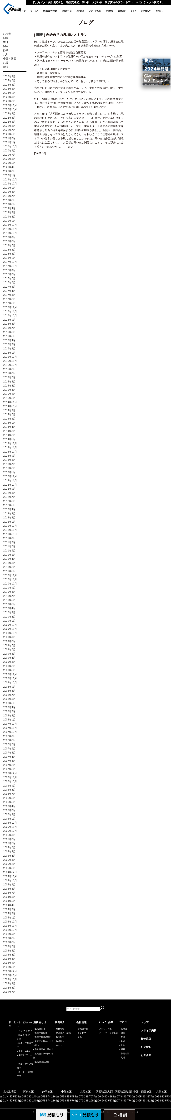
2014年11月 (10, 402)
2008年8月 (9, 690)
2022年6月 (9, 117)
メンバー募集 (105, 1022)
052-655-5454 (68, 1082)
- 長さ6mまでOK (16, 1033)
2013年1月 (9, 472)
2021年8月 (9, 126)
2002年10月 (10, 979)
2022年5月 (9, 121)
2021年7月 (9, 130)
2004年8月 (9, 888)
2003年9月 (9, 934)
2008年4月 (9, 707)
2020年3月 (9, 171)
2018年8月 (9, 241)
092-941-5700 (163, 1082)
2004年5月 (9, 901)
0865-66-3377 (144, 1082)
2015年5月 (9, 381)
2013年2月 (9, 468)
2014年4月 (9, 426)
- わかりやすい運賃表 (19, 1053)
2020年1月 (9, 175)
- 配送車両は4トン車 (18, 1037)
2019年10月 (10, 183)
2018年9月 (9, 237)
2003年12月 (10, 921)
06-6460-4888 (106, 1082)
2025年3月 (9, 84)
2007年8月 (9, 740)
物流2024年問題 (50, 11)
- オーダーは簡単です (19, 1057)
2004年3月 (9, 909)
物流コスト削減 (63, 1033)
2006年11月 (10, 777)
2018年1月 (9, 257)
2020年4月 (9, 167)
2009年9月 (9, 637)
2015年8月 (9, 369)
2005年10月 (10, 831)
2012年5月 (9, 505)
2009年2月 (9, 666)
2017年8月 (9, 274)
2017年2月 (9, 299)
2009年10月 (10, 633)
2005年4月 (9, 855)
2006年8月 (9, 789)
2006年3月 (9, 810)
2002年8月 (9, 987)
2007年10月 (10, 732)
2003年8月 (9, 938)
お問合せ (159, 11)
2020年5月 (9, 163)
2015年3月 (9, 389)
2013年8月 (9, 460)
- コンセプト (82, 1033)
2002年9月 (9, 983)
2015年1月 (9, 398)
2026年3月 (9, 76)
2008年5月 (9, 703)
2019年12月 (10, 179)
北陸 (5, 62)
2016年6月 (9, 332)
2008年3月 (9, 711)
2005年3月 (9, 860)
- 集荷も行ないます (18, 1049)
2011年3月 (9, 563)
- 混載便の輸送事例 (42, 1037)
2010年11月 (10, 579)
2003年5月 (9, 950)
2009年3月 (9, 662)
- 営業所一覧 (82, 1029)
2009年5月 (9, 653)
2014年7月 (9, 414)
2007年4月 (9, 756)
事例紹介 (80, 11)
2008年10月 (10, 682)
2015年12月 (10, 356)
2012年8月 (9, 493)
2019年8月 (9, 191)
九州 (5, 54)
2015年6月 (9, 377)
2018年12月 (10, 224)
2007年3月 (9, 760)
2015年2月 (9, 393)
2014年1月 (9, 439)
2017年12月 (10, 262)
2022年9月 (9, 113)
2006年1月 (9, 818)
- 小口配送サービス (18, 1029)
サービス (34, 11)
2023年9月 (9, 97)
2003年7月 (9, 942)
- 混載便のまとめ (41, 1062)
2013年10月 (10, 451)
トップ (23, 11)
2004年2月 (9, 913)
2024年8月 (9, 88)
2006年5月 (9, 802)
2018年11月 (10, 229)
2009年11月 (10, 629)
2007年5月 (9, 752)
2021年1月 (9, 142)
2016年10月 (10, 315)
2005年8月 (9, 839)
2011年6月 (9, 550)
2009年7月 (9, 645)
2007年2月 (9, 765)
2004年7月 (9, 892)
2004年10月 (10, 880)
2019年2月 (9, 216)
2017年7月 (9, 278)
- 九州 (122, 1057)
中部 (5, 42)
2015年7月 (9, 373)
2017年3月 (9, 295)
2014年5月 (9, 422)
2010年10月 (10, 583)
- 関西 (122, 1049)
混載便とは (66, 11)
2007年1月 (9, 769)
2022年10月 (10, 109)
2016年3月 (9, 344)
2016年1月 (9, 352)
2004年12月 (10, 872)
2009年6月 (9, 649)
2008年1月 (9, 719)
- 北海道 (123, 1029)
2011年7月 (9, 546)
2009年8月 (9, 641)
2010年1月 (9, 620)
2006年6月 (9, 798)
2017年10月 (10, 266)
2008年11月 (10, 678)
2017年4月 (9, 291)
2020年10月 (10, 146)
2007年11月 (10, 728)
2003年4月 (9, 954)
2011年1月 (9, 571)
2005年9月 (9, 835)
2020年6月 (9, 159)
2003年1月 (9, 967)
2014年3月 (9, 431)
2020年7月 (9, 154)
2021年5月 (9, 134)
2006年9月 (9, 785)
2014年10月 (10, 406)
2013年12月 (10, 443)
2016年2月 (9, 348)
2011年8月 (9, 542)
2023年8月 (9, 101)
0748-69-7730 (125, 1082)
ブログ (133, 11)
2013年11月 (10, 447)
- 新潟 (122, 1041)
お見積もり (146, 11)
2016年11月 (10, 311)
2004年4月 (9, 905)
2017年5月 (9, 286)
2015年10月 (10, 365)
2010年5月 (9, 604)
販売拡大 (60, 1037)
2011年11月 (10, 530)
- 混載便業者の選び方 (43, 1049)
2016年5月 (9, 336)
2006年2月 (9, 814)
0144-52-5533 (11, 1082)
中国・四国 (9, 58)
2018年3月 (9, 253)
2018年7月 (9, 245)
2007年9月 (9, 736)
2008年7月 (9, 695)
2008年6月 (9, 699)
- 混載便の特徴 (40, 1033)
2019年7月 (9, 196)
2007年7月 (9, 744)
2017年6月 (9, 282)
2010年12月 (10, 575)
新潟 (5, 66)
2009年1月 (9, 670)
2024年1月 (9, 93)
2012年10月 (10, 484)
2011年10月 (10, 534)
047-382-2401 (30, 1082)
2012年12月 (10, 476)
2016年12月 (10, 307)
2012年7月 (9, 497)
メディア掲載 (95, 11)
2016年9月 (9, 319)
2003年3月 (9, 958)
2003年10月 (10, 930)
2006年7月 (9, 793)
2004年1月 (9, 917)
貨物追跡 (122, 11)
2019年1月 (9, 220)
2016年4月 (9, 340)
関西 (5, 46)
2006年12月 (10, 773)
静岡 (5, 50)
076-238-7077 (87, 1082)
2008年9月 (9, 686)
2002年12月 (10, 971)
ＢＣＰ (59, 1045)
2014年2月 (9, 435)
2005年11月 (10, 827)
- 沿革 (79, 1037)
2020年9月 (9, 150)
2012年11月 (10, 480)
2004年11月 (10, 876)
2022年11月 (10, 105)
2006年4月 (9, 806)
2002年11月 (10, 975)
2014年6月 (9, 418)
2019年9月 (9, 187)
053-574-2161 (49, 1082)
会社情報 (109, 11)
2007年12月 (10, 723)
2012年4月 (9, 509)
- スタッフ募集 (105, 1029)
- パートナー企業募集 (108, 1033)
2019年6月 (9, 200)
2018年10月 (10, 233)
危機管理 (60, 1029)
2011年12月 (10, 525)
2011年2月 (9, 567)
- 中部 (122, 1037)
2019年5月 (9, 204)
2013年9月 (9, 455)
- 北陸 (122, 1045)
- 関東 (122, 1033)
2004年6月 (9, 897)
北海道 (7, 33)
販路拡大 (60, 1041)
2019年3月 (9, 212)
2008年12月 (10, 674)
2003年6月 (9, 946)
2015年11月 (10, 361)
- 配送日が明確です (18, 1041)
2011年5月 (9, 554)
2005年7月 (9, 843)
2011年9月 (9, 538)
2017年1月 (9, 303)
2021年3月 (9, 138)
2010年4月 (9, 608)
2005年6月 (9, 847)
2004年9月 (9, 884)
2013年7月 (9, 464)
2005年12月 (10, 822)
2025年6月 (9, 80)
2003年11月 (10, 925)
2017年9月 (9, 270)
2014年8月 (9, 410)
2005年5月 (9, 851)
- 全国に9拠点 (15, 1045)
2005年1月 (9, 868)
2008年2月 (9, 715)
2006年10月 (10, 781)
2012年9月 (9, 488)
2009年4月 (9, 657)
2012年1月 (9, 521)
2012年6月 (9, 501)
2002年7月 (9, 991)
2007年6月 (9, 748)
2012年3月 (9, 513)
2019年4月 (9, 208)
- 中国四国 (124, 1053)
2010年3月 (9, 612)
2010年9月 (9, 587)
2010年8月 (9, 591)
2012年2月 (9, 517)
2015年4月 (9, 385)
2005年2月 (9, 864)
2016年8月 (9, 323)
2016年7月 (9, 328)
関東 (5, 38)
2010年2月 (9, 616)
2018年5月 (9, 249)
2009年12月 (10, 624)
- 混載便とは (39, 1029)
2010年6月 (9, 600)
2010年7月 (9, 596)
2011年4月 (9, 558)
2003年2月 (9, 962)
